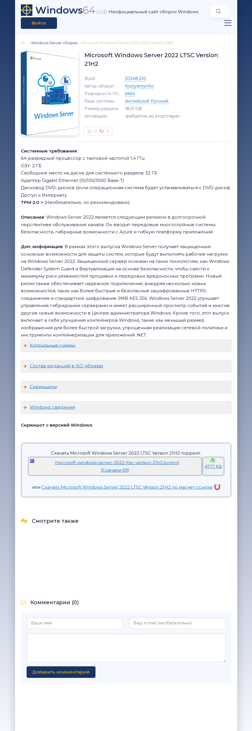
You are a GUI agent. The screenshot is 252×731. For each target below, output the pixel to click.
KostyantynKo (139, 86)
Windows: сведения (52, 407)
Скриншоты (43, 386)
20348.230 (135, 78)
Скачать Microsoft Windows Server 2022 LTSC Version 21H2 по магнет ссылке (131, 487)
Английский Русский (146, 101)
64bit (130, 93)
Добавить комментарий (61, 672)
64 (71, 10)
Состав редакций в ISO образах (66, 366)
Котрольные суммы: (53, 345)
